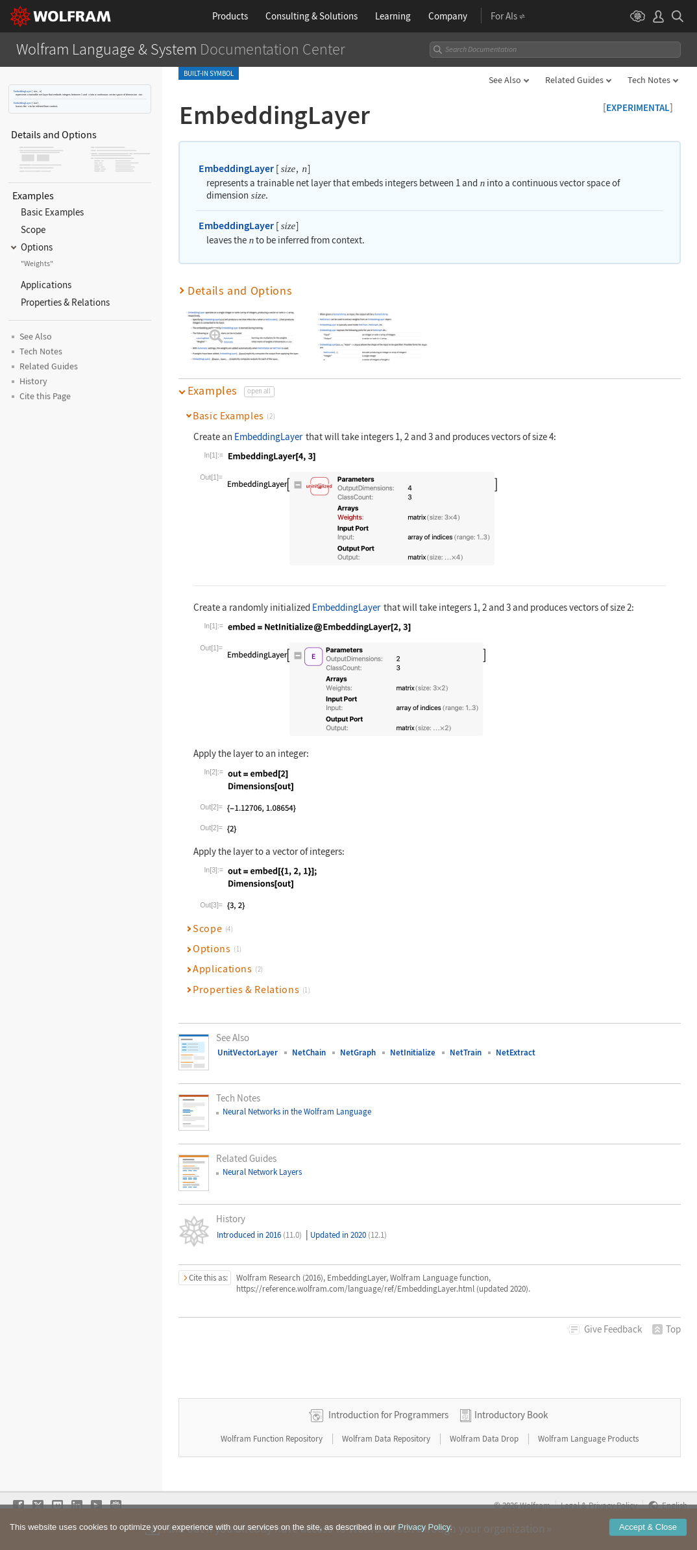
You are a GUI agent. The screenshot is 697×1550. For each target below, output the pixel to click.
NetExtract (515, 1052)
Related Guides (574, 80)
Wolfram (535, 1505)
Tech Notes (649, 80)
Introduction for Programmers (388, 1415)
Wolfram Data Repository (387, 1438)
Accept (648, 1535)
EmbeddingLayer (22, 91)
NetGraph (358, 1052)
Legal (570, 1505)
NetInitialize (412, 1052)
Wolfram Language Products (588, 1438)
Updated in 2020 (348, 1234)
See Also (505, 80)
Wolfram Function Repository (272, 1438)
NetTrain (466, 1052)
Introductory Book (511, 1415)
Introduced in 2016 (259, 1234)
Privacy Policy (613, 1505)
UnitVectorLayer (247, 1052)
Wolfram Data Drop (485, 1438)
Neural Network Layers (262, 1171)
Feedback (613, 1329)
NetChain (309, 1052)
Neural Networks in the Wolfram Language (297, 1111)
